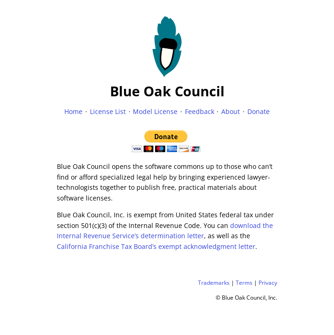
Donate (258, 111)
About (230, 111)
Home (73, 111)
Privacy (268, 283)
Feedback (199, 111)
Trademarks (214, 283)
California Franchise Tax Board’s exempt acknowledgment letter (156, 246)
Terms (244, 283)
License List (108, 111)
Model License (155, 111)
